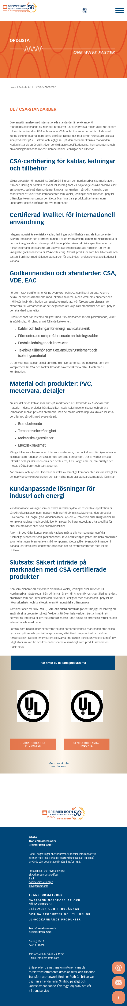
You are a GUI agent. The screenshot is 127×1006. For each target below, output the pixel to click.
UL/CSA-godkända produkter (33, 744)
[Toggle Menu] (119, 10)
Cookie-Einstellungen (41, 882)
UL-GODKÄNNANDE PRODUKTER (55, 919)
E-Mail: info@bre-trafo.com (44, 958)
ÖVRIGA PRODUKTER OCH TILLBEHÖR (60, 914)
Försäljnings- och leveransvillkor (47, 871)
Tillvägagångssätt (38, 886)
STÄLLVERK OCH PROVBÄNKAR (54, 909)
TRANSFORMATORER (46, 895)
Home (13, 87)
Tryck (31, 878)
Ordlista (23, 87)
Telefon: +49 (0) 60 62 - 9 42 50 (46, 954)
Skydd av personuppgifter (43, 874)
